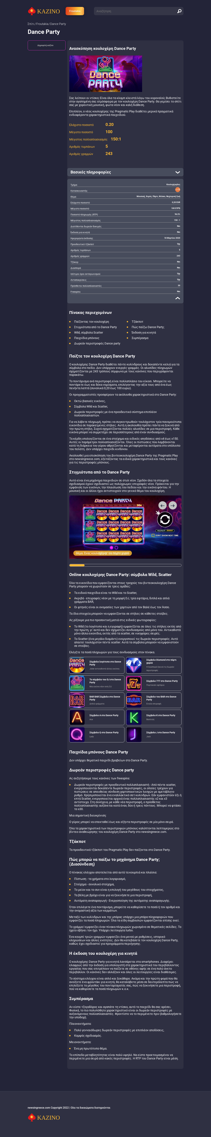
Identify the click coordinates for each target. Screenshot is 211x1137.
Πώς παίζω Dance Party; (148, 327)
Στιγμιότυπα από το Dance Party (95, 327)
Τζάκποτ (137, 321)
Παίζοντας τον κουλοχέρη (91, 321)
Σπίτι (31, 24)
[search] (179, 11)
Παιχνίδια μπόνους (86, 338)
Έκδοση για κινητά (144, 332)
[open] (125, 172)
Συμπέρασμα (140, 338)
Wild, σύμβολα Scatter (88, 332)
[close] (177, 298)
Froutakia (74, 11)
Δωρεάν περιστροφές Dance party (97, 343)
